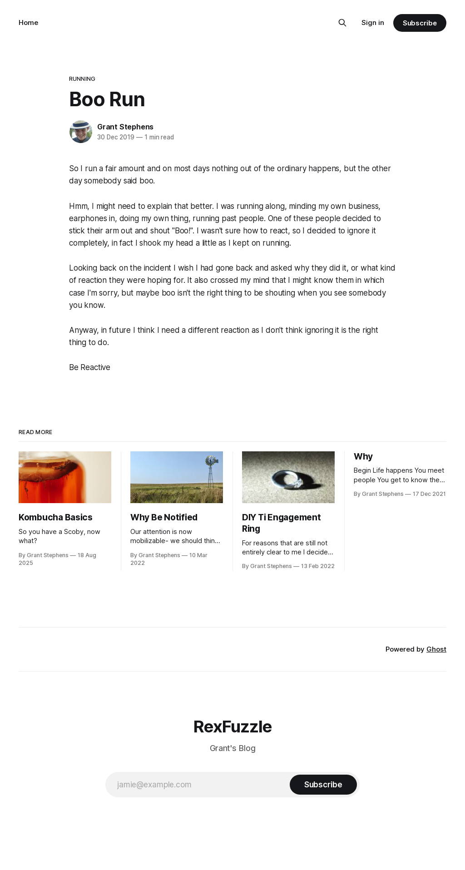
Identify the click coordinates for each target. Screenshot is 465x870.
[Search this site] (342, 22)
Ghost (436, 649)
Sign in (372, 22)
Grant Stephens (125, 126)
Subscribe (420, 23)
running (82, 78)
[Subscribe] (323, 785)
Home (28, 22)
